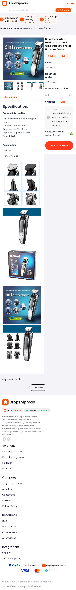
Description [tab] (11, 97)
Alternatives (9, 538)
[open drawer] (72, 3)
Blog (4, 521)
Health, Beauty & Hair (19, 28)
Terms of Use (9, 586)
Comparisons (9, 532)
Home (3, 28)
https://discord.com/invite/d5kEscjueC (8, 439)
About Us (7, 489)
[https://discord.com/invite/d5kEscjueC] (8, 439)
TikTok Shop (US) (11, 558)
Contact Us (8, 494)
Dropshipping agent (13, 457)
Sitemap (38, 586)
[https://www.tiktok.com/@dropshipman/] (4, 439)
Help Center (9, 526)
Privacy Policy (25, 586)
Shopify (6, 552)
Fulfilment (7, 463)
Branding (7, 468)
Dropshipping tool (12, 451)
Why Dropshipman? (13, 483)
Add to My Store (59, 145)
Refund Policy (9, 506)
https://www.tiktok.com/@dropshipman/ (4, 439)
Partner (6, 500)
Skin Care (38, 28)
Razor (48, 28)
